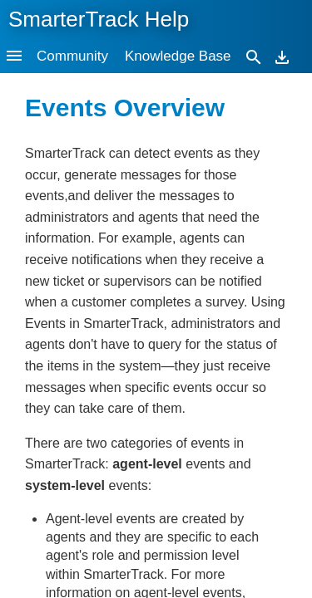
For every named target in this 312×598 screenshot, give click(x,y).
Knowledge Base (178, 56)
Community (72, 56)
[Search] (254, 56)
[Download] (282, 56)
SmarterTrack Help (98, 19)
